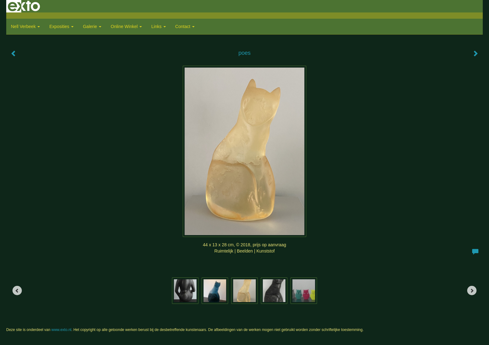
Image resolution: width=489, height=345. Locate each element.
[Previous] (17, 290)
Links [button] (158, 26)
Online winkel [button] (126, 26)
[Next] (472, 290)
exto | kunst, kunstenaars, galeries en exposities (23, 6)
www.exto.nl (61, 330)
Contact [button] (185, 26)
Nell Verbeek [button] (25, 26)
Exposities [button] (61, 26)
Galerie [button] (92, 26)
